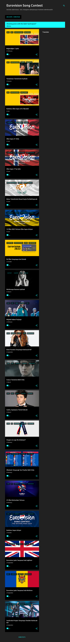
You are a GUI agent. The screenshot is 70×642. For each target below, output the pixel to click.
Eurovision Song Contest (24, 5)
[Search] (64, 6)
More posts (22, 637)
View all (8, 26)
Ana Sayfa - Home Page (13, 16)
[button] (36, 54)
